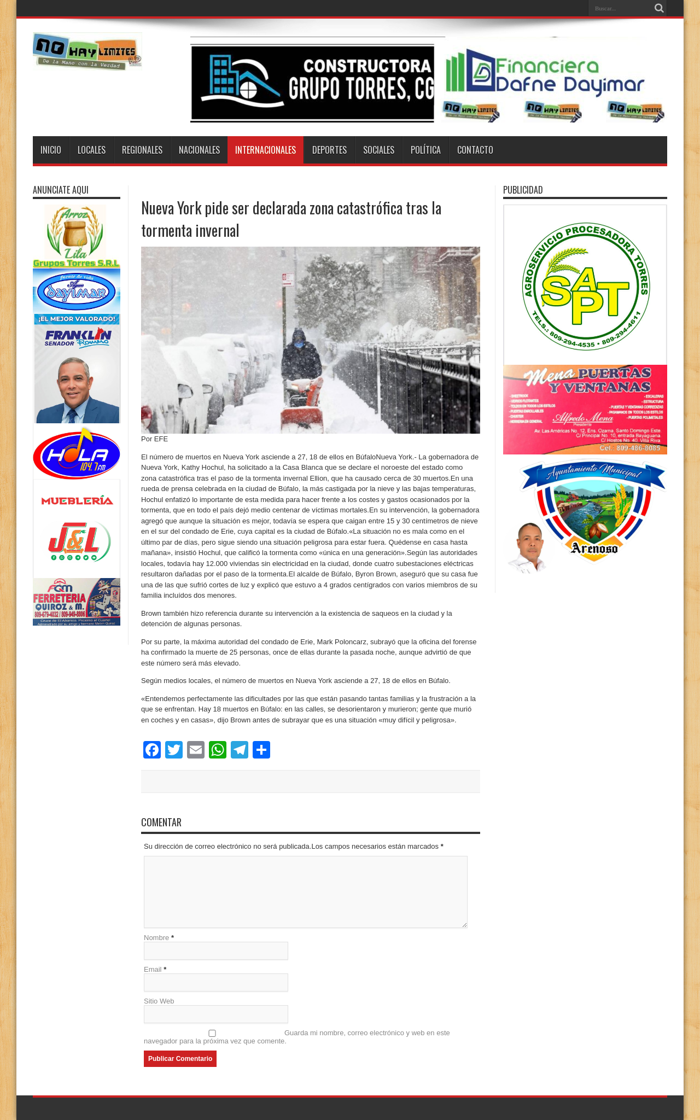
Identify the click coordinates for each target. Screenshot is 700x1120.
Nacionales (199, 149)
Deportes (329, 149)
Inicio (50, 149)
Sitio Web (159, 1001)
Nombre (156, 938)
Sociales (378, 149)
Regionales (142, 149)
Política (426, 149)
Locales (92, 149)
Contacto (475, 149)
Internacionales (265, 149)
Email (153, 969)
